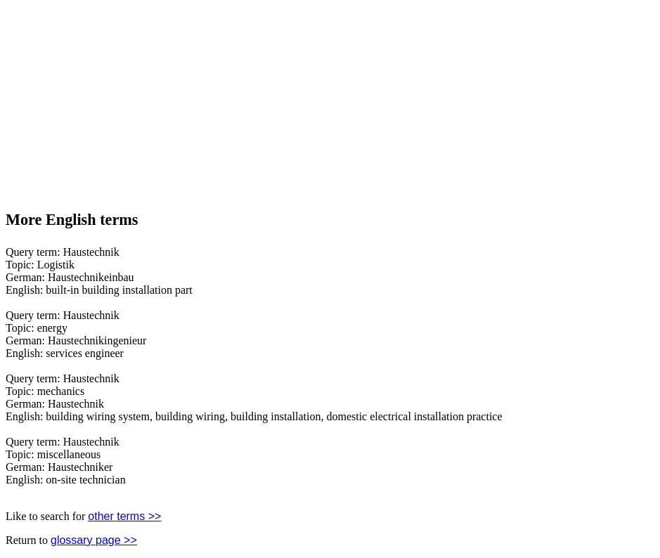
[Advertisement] (111, 99)
